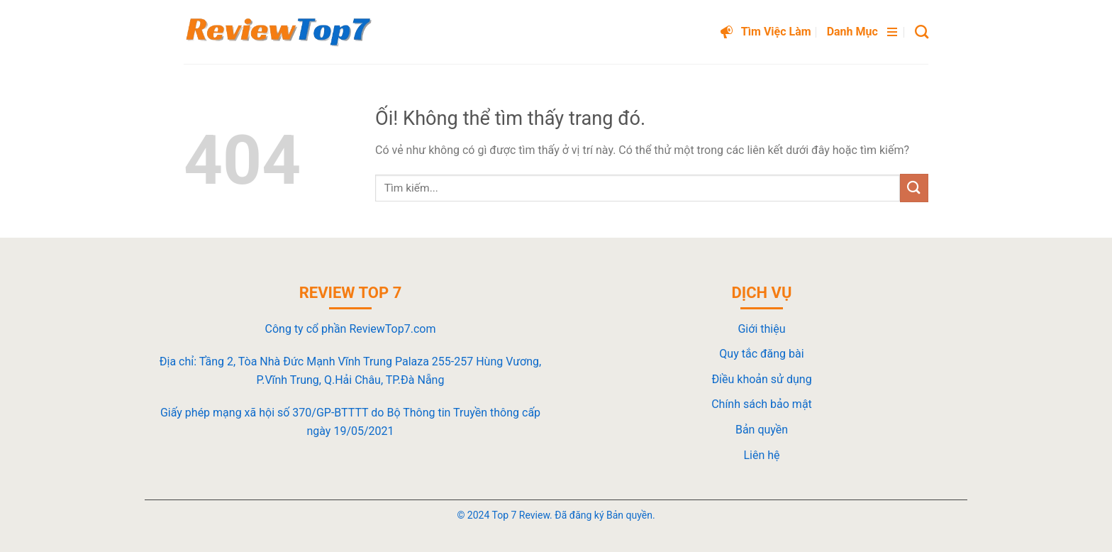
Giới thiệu (761, 329)
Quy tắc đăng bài (761, 353)
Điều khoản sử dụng (761, 379)
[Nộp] (914, 188)
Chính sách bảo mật (761, 404)
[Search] (921, 31)
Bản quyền (761, 429)
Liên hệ (761, 455)
